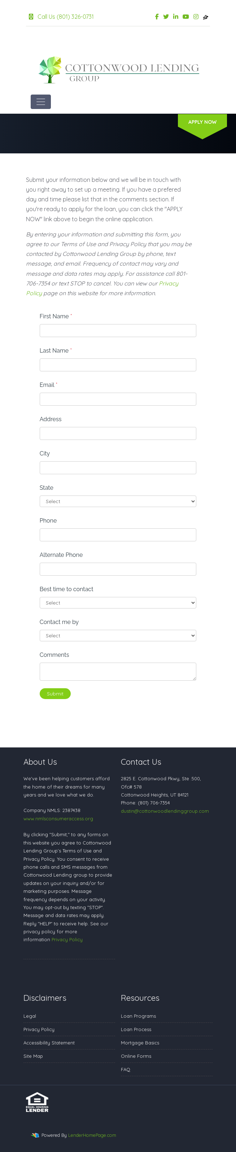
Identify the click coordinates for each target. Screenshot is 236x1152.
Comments (54, 654)
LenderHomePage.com (92, 1135)
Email (49, 384)
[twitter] (166, 16)
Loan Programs (138, 1016)
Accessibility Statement (49, 1043)
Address (51, 419)
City (45, 453)
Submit (55, 693)
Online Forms (136, 1056)
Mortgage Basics (140, 1043)
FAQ (125, 1069)
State (46, 487)
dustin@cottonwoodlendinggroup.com (165, 811)
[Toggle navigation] (41, 102)
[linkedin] (175, 16)
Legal (29, 1016)
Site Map (33, 1056)
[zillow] (206, 16)
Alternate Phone (61, 554)
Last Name (56, 350)
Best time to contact (66, 589)
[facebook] (157, 16)
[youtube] (186, 16)
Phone (48, 520)
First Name (56, 316)
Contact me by (59, 622)
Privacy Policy (67, 939)
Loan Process (136, 1029)
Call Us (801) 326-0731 (61, 16)
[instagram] (195, 16)
